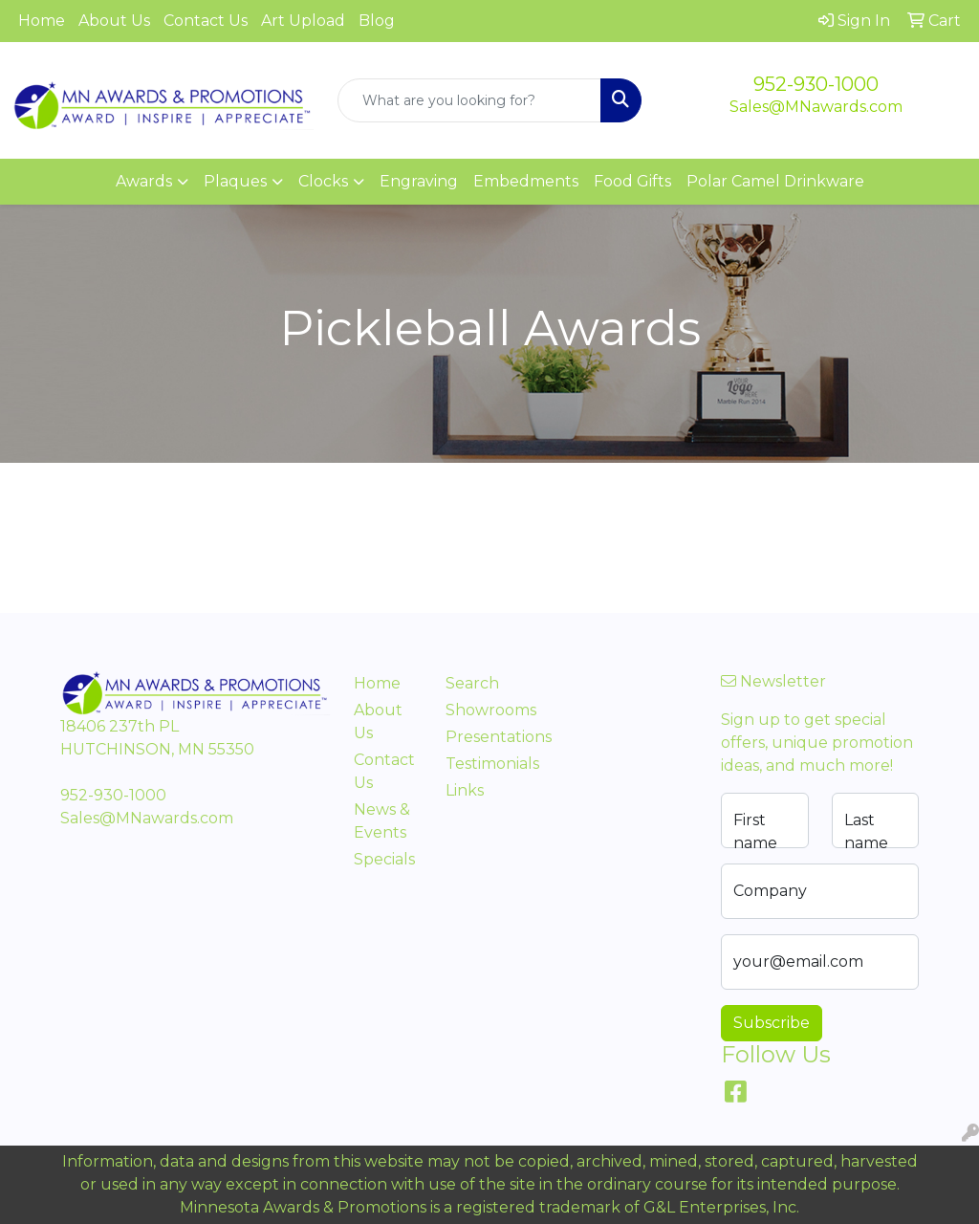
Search (472, 683)
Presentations (480, 737)
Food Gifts (632, 181)
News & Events (382, 821)
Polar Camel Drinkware (775, 181)
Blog (377, 20)
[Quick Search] (468, 100)
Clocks (323, 181)
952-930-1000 (816, 84)
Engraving (419, 181)
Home (41, 20)
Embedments (525, 181)
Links (465, 790)
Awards (144, 181)
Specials (384, 859)
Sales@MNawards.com (816, 107)
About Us (114, 20)
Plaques (235, 181)
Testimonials (480, 763)
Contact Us (205, 20)
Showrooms (480, 710)
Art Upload (303, 20)
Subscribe (771, 1023)
